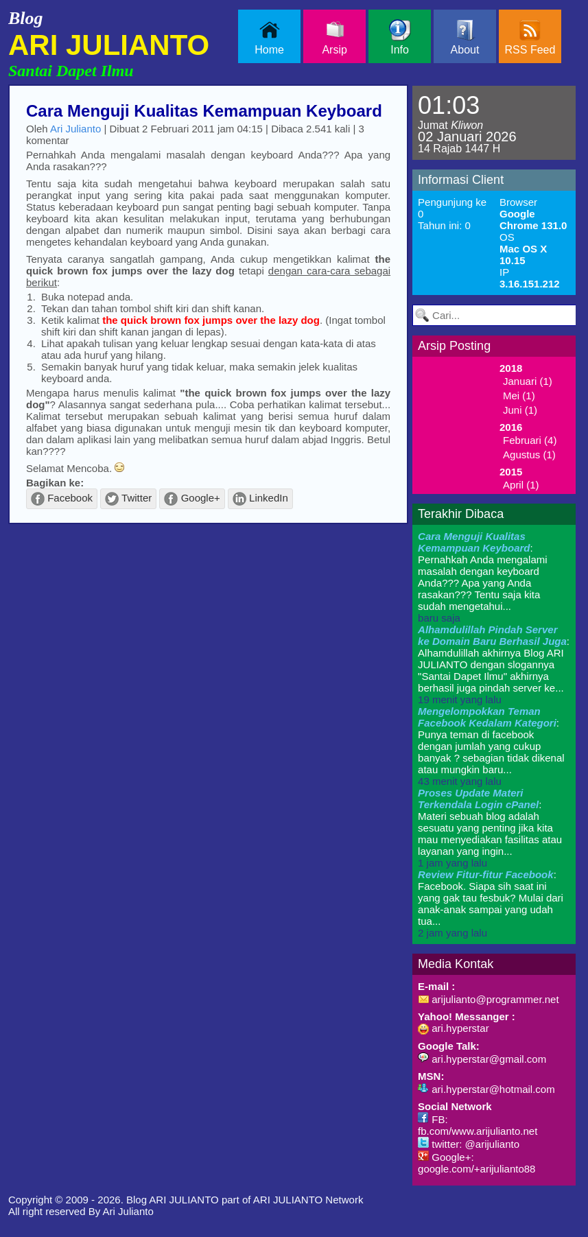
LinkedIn (260, 499)
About (465, 37)
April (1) (521, 485)
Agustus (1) (529, 454)
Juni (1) (520, 410)
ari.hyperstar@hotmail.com (486, 1089)
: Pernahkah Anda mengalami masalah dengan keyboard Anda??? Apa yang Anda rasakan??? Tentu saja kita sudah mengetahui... (482, 577)
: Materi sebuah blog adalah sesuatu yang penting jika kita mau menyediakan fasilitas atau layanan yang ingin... (490, 828)
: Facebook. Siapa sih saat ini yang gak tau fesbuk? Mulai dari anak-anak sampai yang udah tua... (490, 904)
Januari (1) (527, 381)
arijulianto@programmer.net (488, 999)
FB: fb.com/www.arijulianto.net (477, 1125)
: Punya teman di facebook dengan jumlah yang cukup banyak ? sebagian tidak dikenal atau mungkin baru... (491, 746)
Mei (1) (519, 395)
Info (400, 37)
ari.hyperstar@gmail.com (482, 1059)
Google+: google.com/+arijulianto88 (476, 1163)
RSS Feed (530, 37)
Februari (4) (529, 440)
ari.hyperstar (453, 1028)
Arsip (334, 37)
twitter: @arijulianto (468, 1144)
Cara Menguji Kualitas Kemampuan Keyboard (204, 111)
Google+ (192, 499)
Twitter (128, 499)
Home (269, 37)
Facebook (62, 499)
